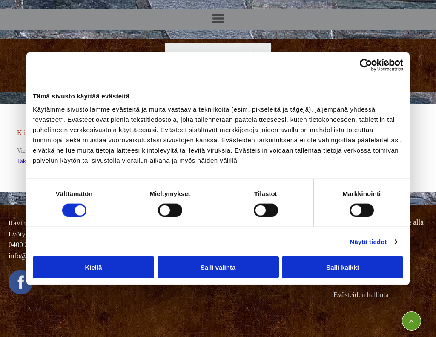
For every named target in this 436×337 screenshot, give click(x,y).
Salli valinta (218, 267)
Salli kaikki (342, 267)
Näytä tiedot (368, 241)
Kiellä (93, 267)
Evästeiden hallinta (361, 295)
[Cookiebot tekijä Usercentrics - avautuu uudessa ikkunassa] (366, 64)
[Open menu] (218, 19)
